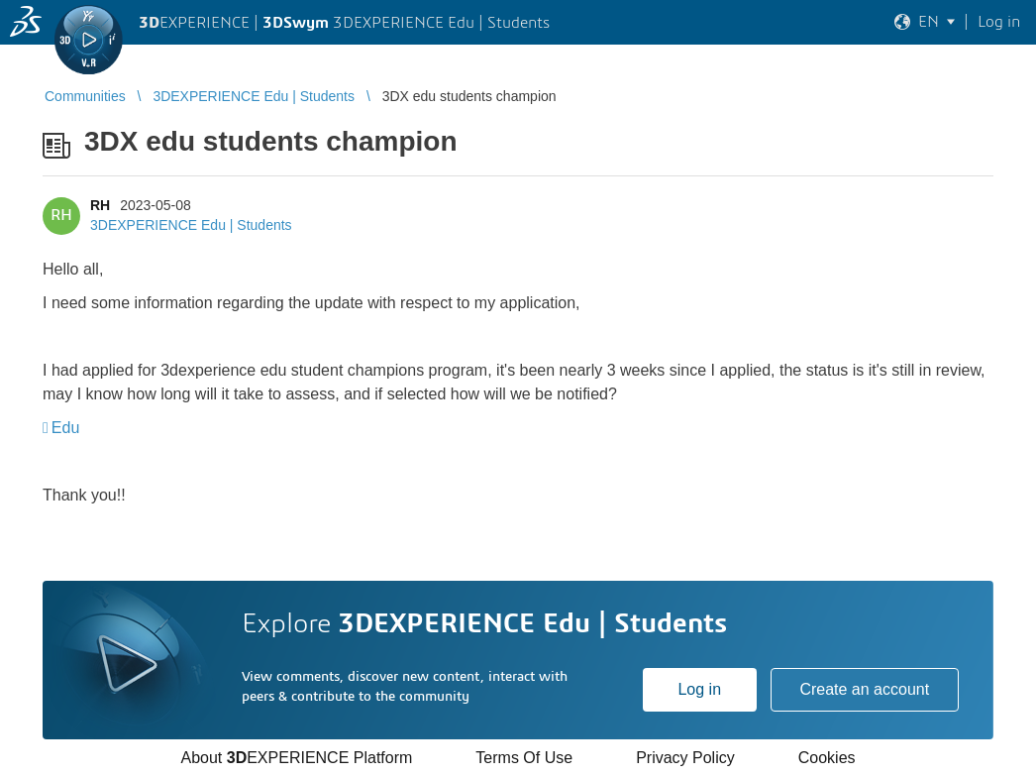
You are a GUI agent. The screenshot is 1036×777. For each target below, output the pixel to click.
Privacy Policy (685, 757)
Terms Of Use (523, 757)
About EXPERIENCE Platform (296, 757)
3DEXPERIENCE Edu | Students (191, 225)
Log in (699, 689)
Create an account (864, 689)
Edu (65, 427)
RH (100, 205)
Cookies (827, 757)
